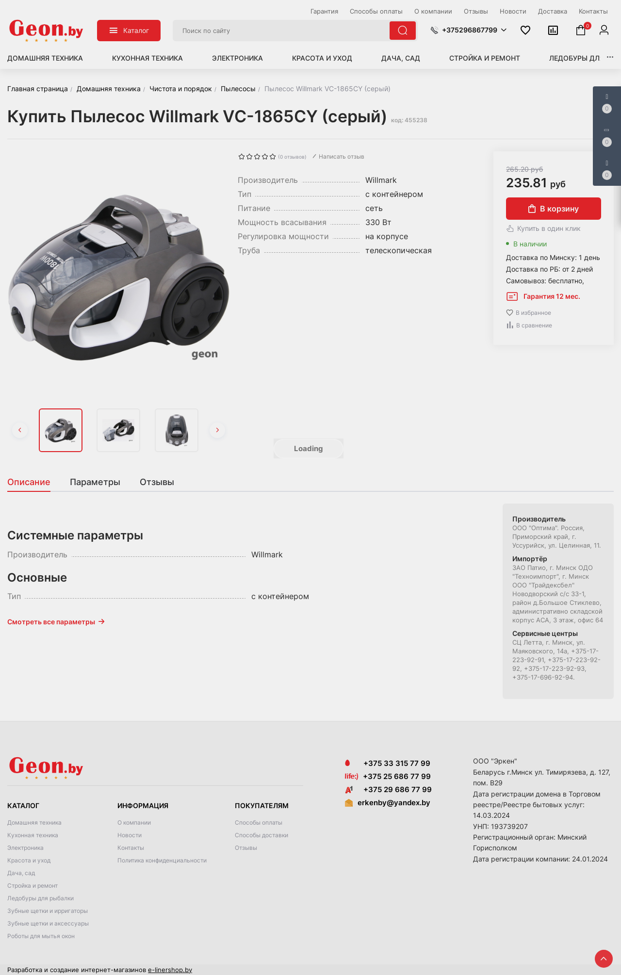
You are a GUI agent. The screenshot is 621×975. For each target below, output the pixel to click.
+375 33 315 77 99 (387, 763)
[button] (468, 30)
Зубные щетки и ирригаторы (47, 910)
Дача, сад (400, 58)
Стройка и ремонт (484, 58)
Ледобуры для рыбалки (40, 898)
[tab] (33, 482)
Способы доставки (261, 835)
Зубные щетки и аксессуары (48, 923)
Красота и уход (322, 58)
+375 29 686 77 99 (388, 789)
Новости (129, 835)
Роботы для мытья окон (41, 936)
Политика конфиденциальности (162, 860)
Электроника (237, 58)
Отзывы (246, 847)
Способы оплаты (258, 822)
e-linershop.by (170, 970)
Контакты (130, 847)
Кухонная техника (147, 58)
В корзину (553, 208)
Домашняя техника (45, 58)
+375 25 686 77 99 (397, 776)
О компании (134, 822)
